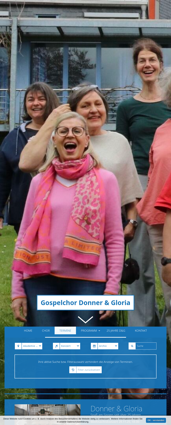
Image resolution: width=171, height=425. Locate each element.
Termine (65, 249)
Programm (90, 249)
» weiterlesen (144, 370)
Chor (46, 249)
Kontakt (141, 249)
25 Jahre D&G (116, 249)
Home (28, 249)
